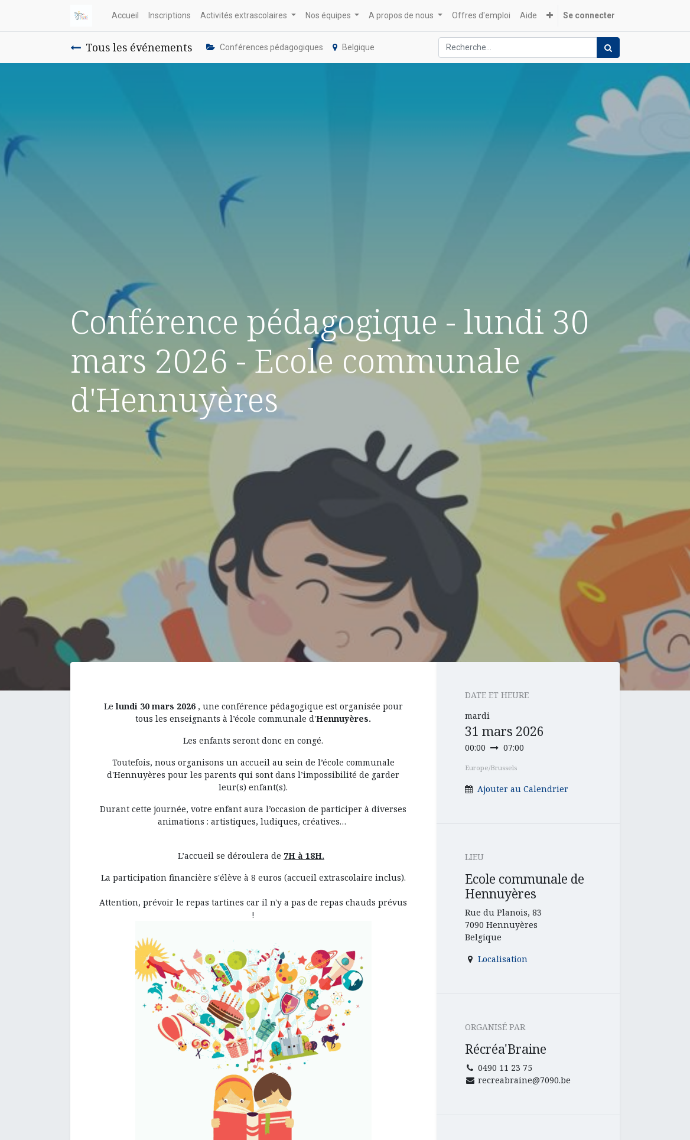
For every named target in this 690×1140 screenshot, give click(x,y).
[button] (550, 16)
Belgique (354, 47)
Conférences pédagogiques (264, 47)
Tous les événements (131, 47)
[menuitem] (125, 16)
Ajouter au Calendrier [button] (522, 788)
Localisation (503, 959)
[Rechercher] (608, 47)
